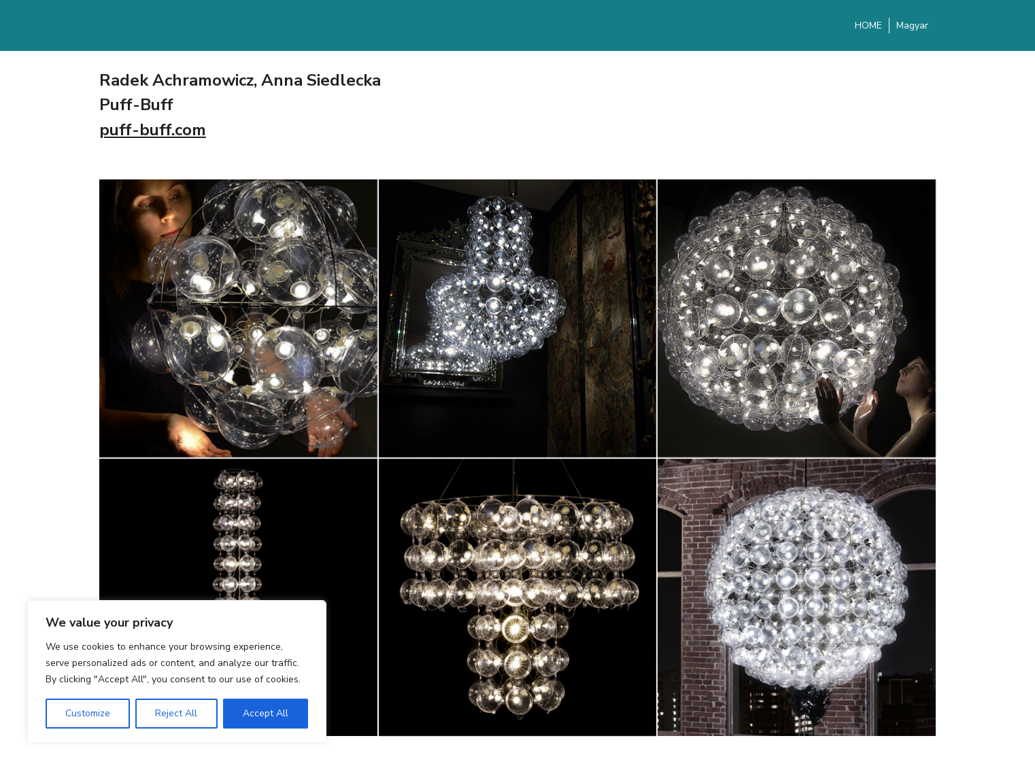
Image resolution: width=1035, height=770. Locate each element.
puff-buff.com (152, 130)
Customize (87, 713)
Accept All (265, 713)
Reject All (176, 713)
